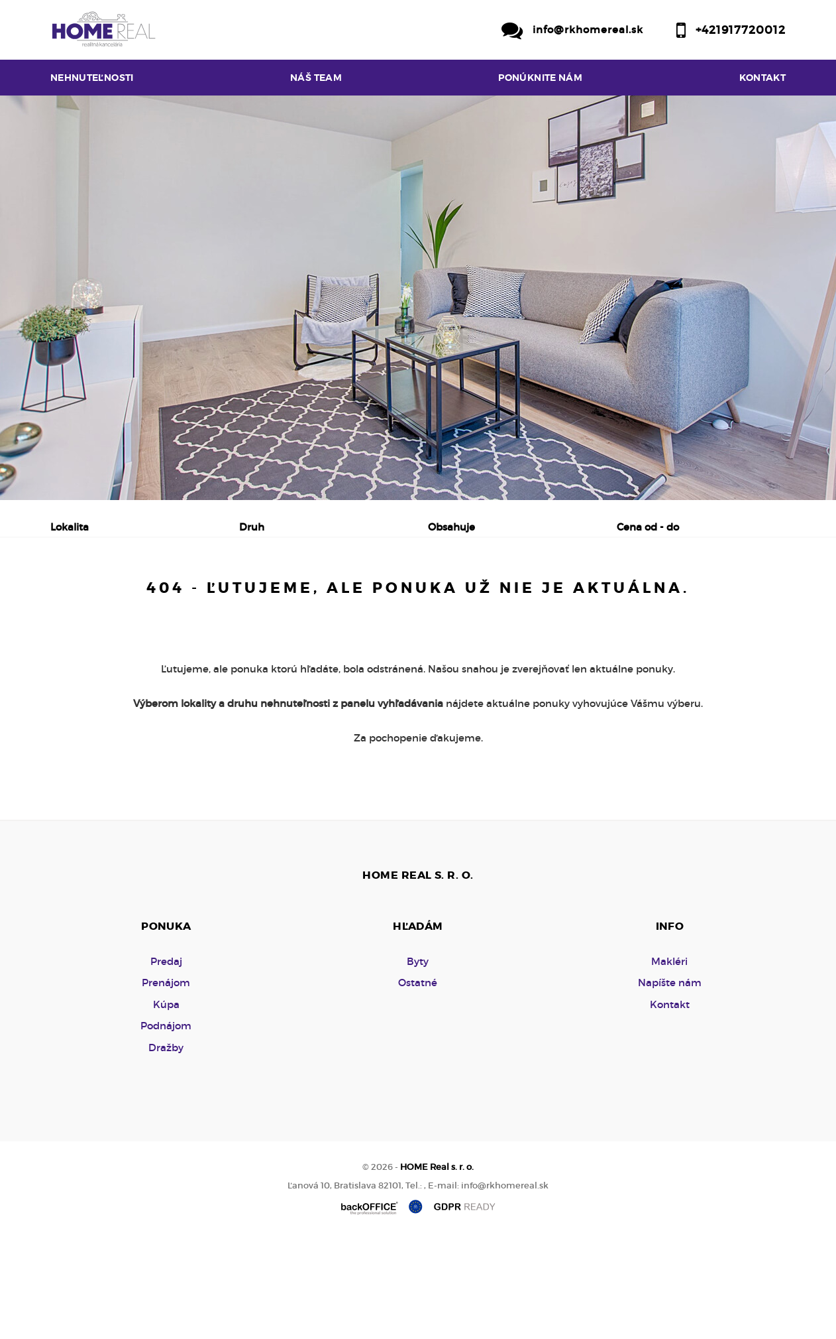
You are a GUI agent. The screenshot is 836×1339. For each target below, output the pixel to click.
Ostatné (417, 1083)
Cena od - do (648, 527)
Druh (251, 527)
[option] (418, 298)
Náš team (316, 78)
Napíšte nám (670, 1083)
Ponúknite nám (540, 78)
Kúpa (255, 596)
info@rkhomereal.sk (588, 29)
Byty (418, 1062)
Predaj (93, 596)
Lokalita (69, 527)
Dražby (165, 1148)
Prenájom (176, 596)
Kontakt (762, 78)
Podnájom (334, 596)
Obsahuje (451, 527)
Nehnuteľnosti (92, 78)
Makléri (669, 1062)
